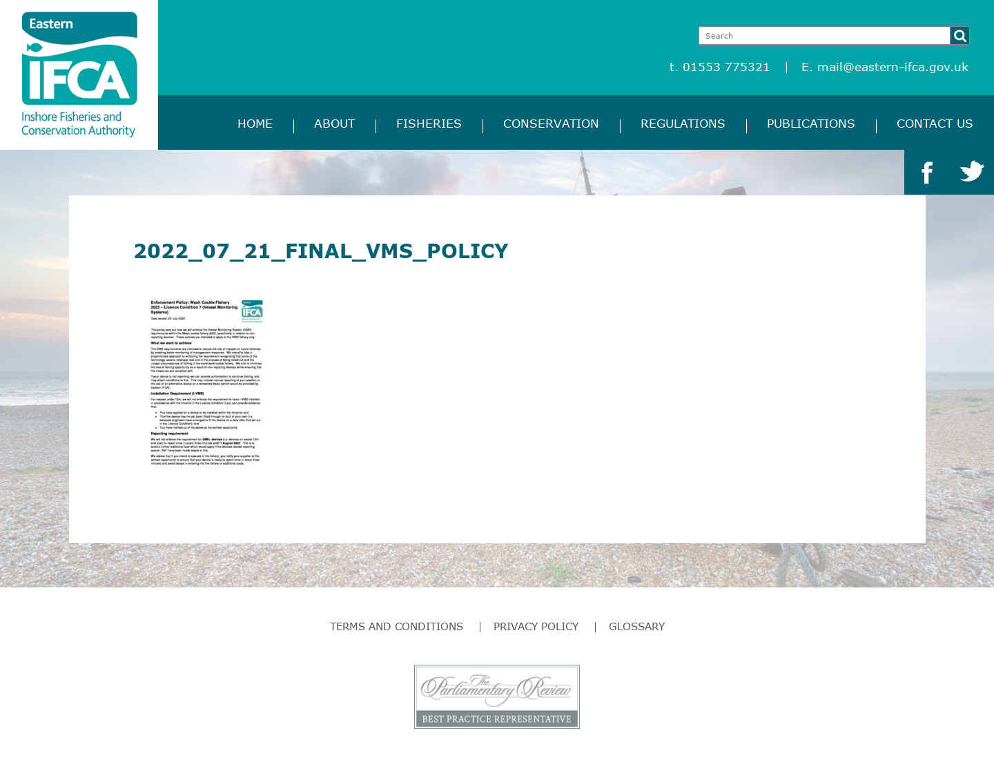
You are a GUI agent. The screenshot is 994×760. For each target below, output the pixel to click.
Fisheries (429, 123)
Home (255, 123)
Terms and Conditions (396, 626)
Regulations (683, 123)
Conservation (551, 123)
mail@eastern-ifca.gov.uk (892, 66)
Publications (811, 123)
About (334, 123)
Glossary (637, 626)
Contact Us (935, 123)
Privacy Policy (536, 626)
